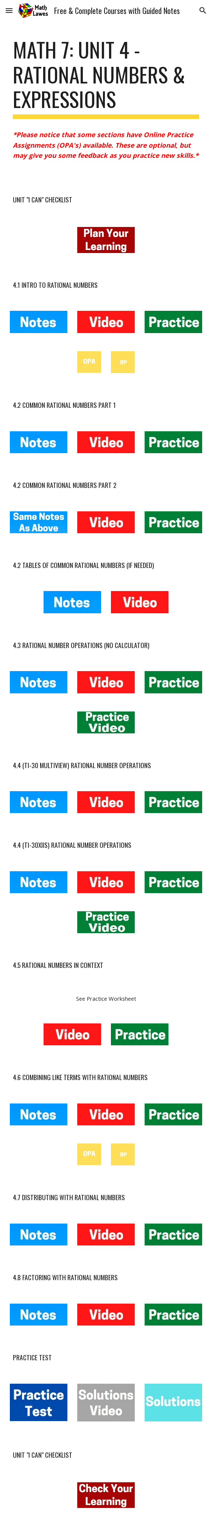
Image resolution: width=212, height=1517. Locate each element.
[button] (9, 10)
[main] (106, 78)
